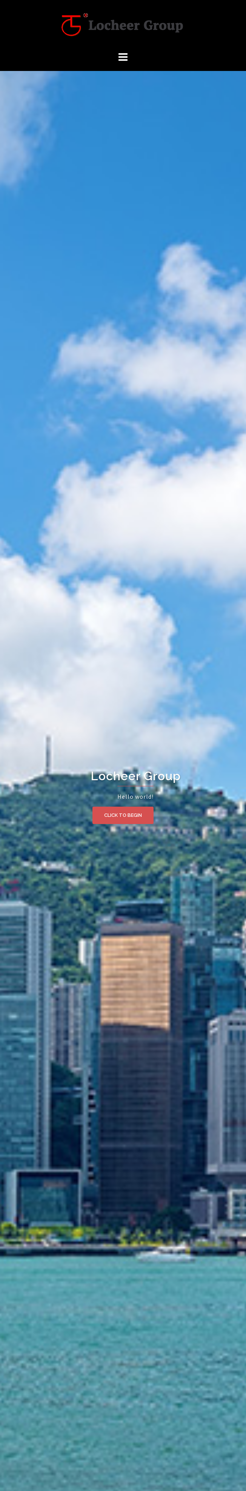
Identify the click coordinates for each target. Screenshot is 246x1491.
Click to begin (123, 815)
